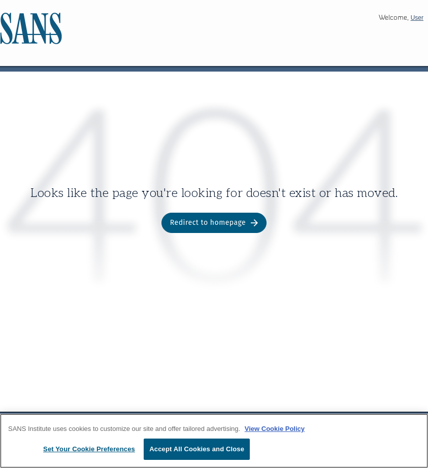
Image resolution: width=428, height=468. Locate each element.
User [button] (417, 17)
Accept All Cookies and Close (196, 449)
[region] (214, 441)
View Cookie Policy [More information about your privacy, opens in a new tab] (275, 428)
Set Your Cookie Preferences (89, 449)
